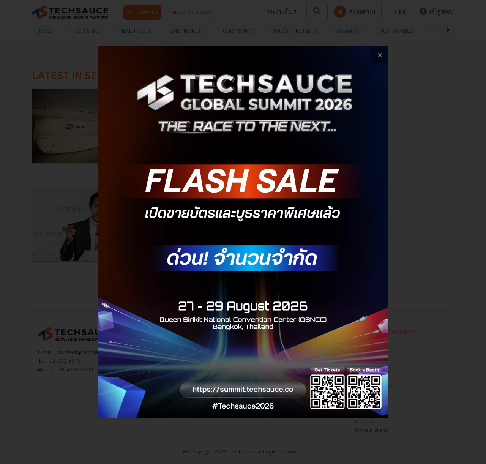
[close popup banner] (379, 54)
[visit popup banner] (243, 232)
